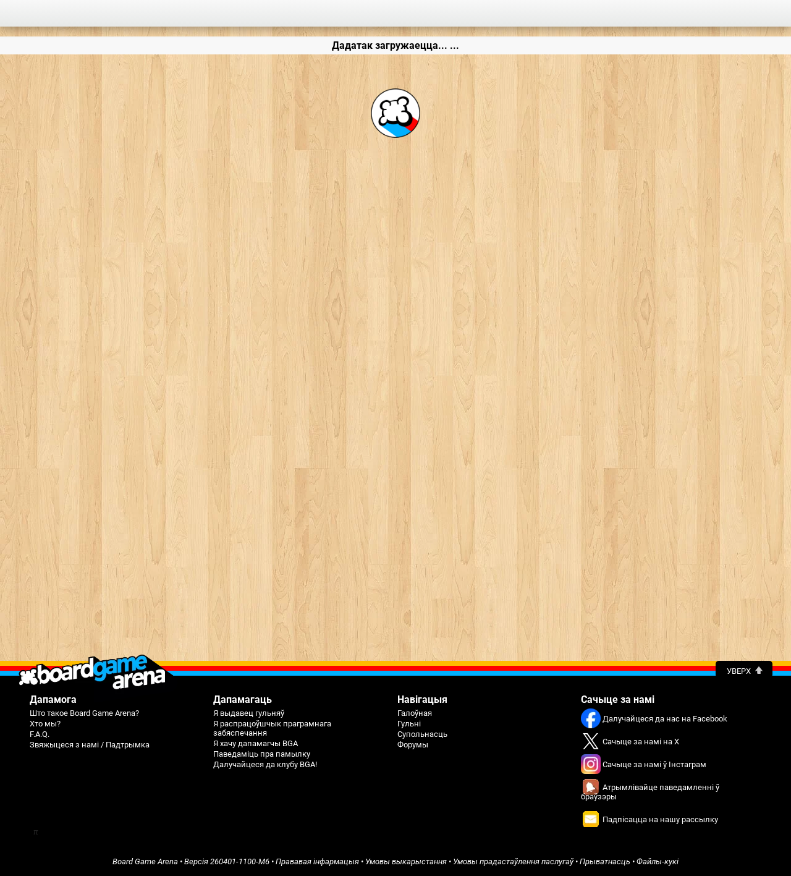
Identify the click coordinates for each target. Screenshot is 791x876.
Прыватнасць (605, 861)
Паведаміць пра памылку (261, 754)
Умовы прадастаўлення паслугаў (513, 861)
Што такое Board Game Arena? (84, 713)
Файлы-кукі (658, 861)
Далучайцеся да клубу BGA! (265, 764)
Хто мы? (45, 723)
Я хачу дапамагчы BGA (255, 743)
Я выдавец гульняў (248, 713)
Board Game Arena (145, 861)
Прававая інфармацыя (317, 861)
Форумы (412, 744)
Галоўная (414, 713)
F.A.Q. (39, 734)
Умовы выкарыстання (406, 861)
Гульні (409, 723)
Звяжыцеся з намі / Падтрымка (90, 744)
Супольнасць (422, 734)
